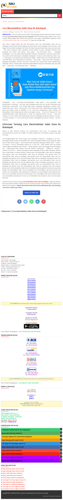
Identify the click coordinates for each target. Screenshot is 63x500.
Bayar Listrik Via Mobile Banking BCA (12, 454)
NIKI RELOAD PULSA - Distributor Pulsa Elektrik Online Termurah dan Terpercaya (29, 493)
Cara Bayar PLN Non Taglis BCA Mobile (13, 486)
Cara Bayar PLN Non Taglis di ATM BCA (13, 489)
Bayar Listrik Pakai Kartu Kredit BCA (12, 433)
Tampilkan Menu (7, 11)
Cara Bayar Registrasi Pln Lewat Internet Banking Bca (17, 436)
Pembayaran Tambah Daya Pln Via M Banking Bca (16, 430)
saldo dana (28, 32)
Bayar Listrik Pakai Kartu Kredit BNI (12, 450)
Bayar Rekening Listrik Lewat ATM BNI (13, 447)
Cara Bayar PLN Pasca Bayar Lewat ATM (13, 443)
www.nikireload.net (35, 32)
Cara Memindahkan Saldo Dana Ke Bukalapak (15, 40)
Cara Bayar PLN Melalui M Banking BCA (13, 484)
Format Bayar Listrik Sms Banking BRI (12, 457)
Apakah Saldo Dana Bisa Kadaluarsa (12, 461)
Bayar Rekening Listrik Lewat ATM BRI (12, 440)
